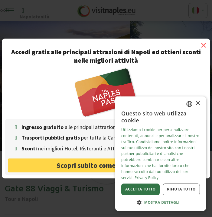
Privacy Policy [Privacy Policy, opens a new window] (146, 177)
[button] (160, 202)
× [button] (197, 103)
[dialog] (160, 153)
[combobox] (189, 104)
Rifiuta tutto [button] (181, 189)
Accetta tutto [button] (140, 189)
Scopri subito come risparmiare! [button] (106, 165)
